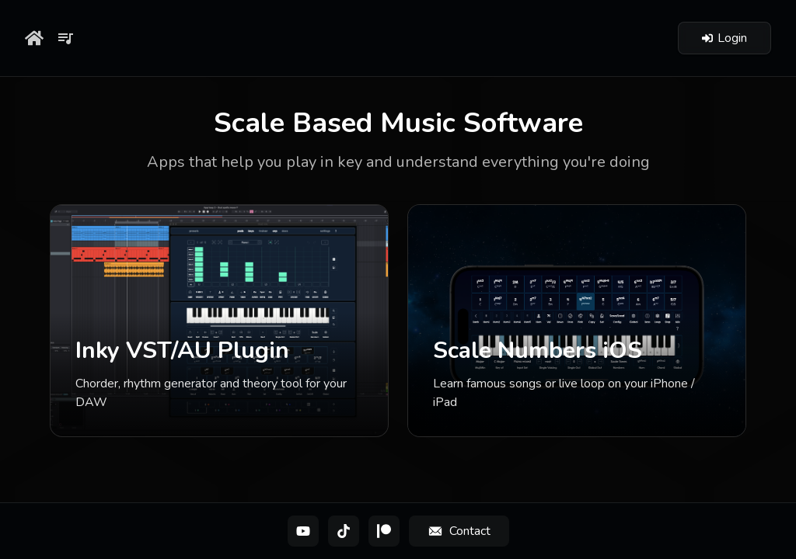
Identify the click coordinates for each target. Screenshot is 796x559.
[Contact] (459, 531)
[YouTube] (303, 531)
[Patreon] (384, 531)
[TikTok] (343, 531)
